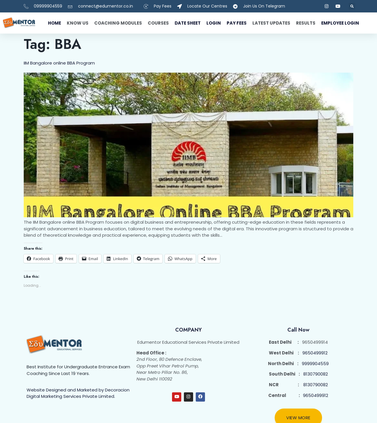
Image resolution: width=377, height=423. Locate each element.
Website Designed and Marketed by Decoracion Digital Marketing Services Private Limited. (78, 393)
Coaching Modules (118, 23)
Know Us (77, 23)
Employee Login (340, 23)
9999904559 (315, 364)
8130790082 (315, 374)
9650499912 (315, 353)
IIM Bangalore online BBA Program (59, 63)
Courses (158, 23)
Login (213, 23)
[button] (352, 6)
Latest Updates (271, 23)
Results (305, 23)
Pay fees (237, 23)
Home (54, 23)
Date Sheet (188, 23)
